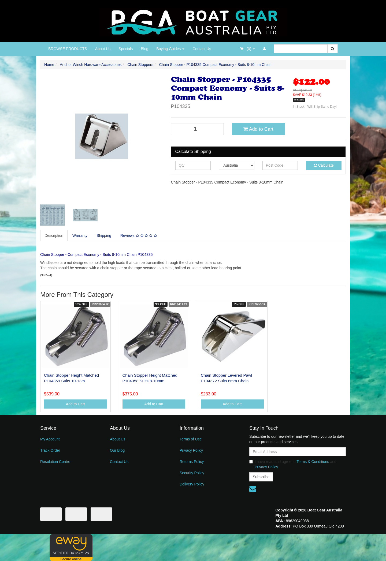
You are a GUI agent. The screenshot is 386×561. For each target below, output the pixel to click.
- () (247, 49)
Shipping (103, 235)
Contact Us (201, 49)
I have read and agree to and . (292, 464)
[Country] (236, 165)
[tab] (54, 235)
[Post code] (280, 165)
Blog (144, 49)
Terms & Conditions (312, 461)
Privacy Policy (191, 450)
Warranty (79, 235)
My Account (50, 439)
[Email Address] (297, 451)
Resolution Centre (55, 461)
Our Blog (117, 450)
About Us (103, 49)
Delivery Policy (192, 484)
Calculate (324, 165)
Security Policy (192, 473)
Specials (125, 49)
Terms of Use (191, 439)
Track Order (50, 450)
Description (53, 235)
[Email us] (252, 489)
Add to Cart (258, 129)
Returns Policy (192, 461)
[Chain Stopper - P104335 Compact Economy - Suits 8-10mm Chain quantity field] (197, 129)
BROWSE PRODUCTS (67, 49)
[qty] (193, 165)
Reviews (138, 235)
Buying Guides (170, 49)
